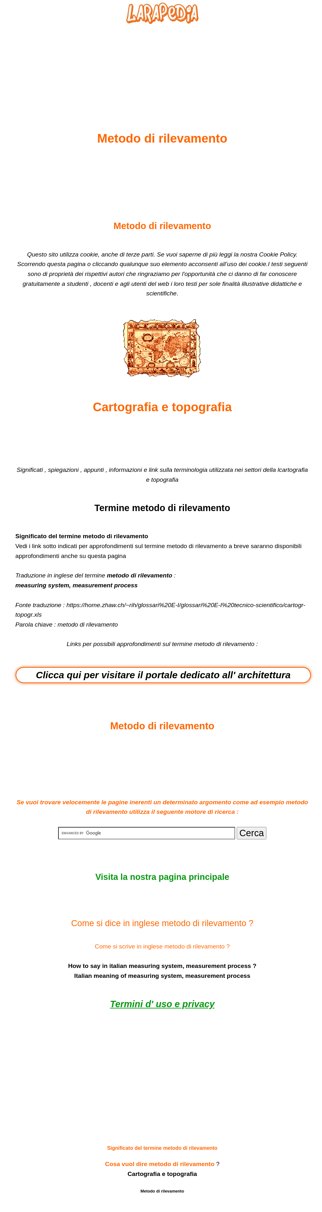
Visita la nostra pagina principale (162, 877)
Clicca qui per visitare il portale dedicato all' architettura (163, 675)
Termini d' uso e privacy (162, 1004)
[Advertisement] (162, 62)
